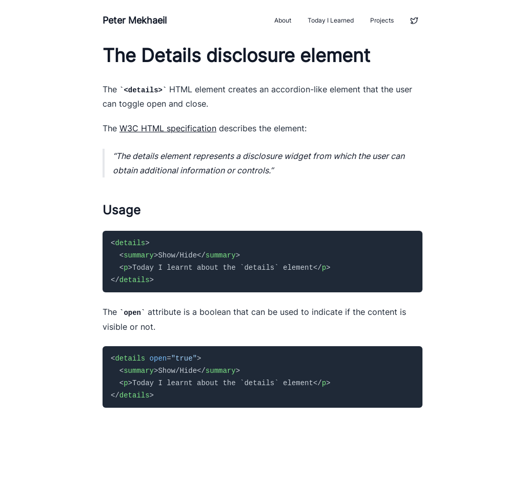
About (282, 20)
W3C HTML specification (167, 128)
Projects (382, 20)
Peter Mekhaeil (135, 20)
